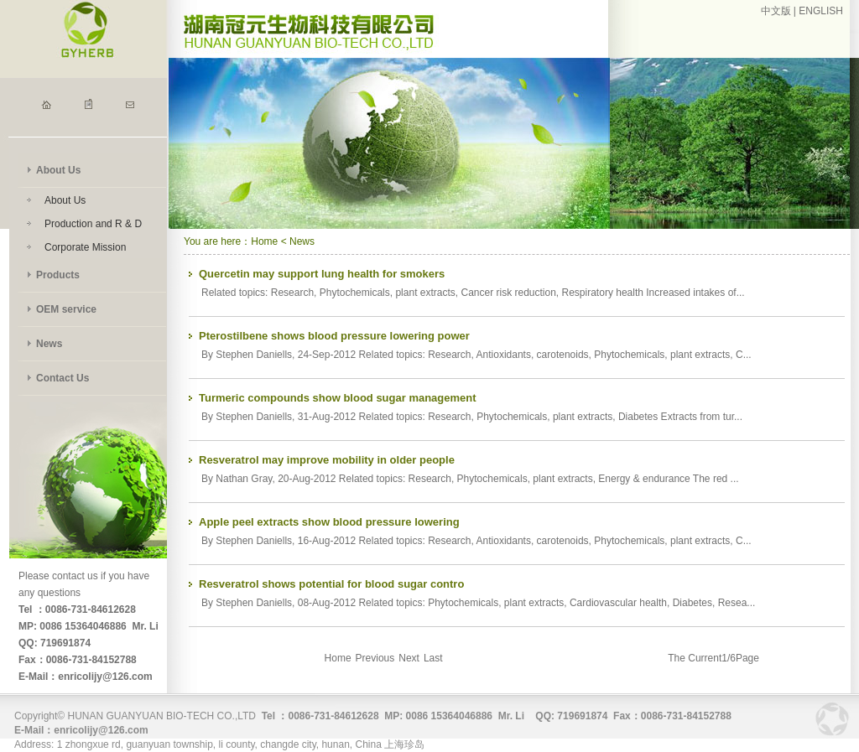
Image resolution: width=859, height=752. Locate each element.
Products (58, 275)
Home (264, 241)
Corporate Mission (85, 247)
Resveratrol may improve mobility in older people (327, 460)
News (49, 344)
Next (408, 658)
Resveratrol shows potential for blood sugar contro (331, 584)
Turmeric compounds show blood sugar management (337, 398)
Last (433, 658)
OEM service (66, 309)
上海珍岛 (404, 744)
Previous (375, 658)
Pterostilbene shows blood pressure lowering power (334, 335)
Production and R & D (93, 224)
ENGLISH (821, 11)
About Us (58, 170)
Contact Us (62, 378)
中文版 (776, 11)
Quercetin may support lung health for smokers (322, 273)
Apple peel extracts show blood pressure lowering (329, 522)
